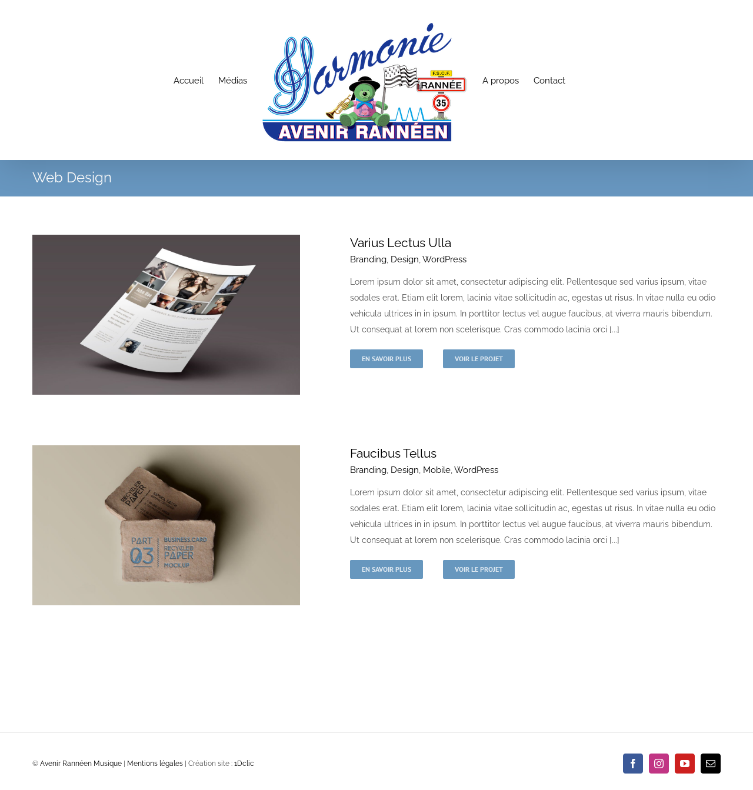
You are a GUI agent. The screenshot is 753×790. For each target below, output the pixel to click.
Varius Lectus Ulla (400, 242)
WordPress (444, 259)
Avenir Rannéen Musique (81, 763)
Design (405, 259)
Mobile (437, 470)
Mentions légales (155, 763)
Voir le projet (479, 358)
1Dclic (244, 763)
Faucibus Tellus (393, 453)
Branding (368, 259)
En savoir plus (386, 358)
